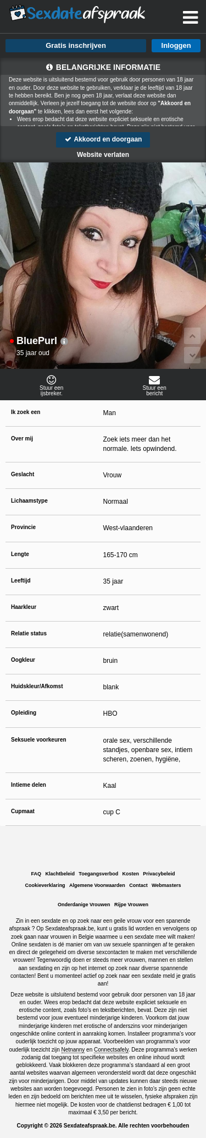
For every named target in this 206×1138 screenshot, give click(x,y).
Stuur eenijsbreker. (52, 385)
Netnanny (73, 1050)
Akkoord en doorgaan (103, 139)
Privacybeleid (159, 873)
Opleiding (23, 713)
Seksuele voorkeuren (38, 740)
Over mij (22, 438)
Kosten (131, 873)
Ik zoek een (25, 412)
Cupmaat (23, 811)
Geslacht (22, 474)
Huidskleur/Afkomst (37, 686)
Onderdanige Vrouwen (84, 904)
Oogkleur (23, 660)
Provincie (23, 527)
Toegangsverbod (98, 873)
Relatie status (29, 633)
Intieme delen (28, 785)
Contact (138, 885)
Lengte (20, 554)
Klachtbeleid (60, 873)
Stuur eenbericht (155, 385)
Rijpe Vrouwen (131, 904)
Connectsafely (111, 1050)
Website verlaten (103, 155)
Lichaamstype (29, 501)
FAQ (36, 873)
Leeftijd (21, 581)
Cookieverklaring (45, 885)
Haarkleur (23, 607)
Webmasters (166, 885)
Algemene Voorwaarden (97, 885)
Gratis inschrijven (76, 45)
